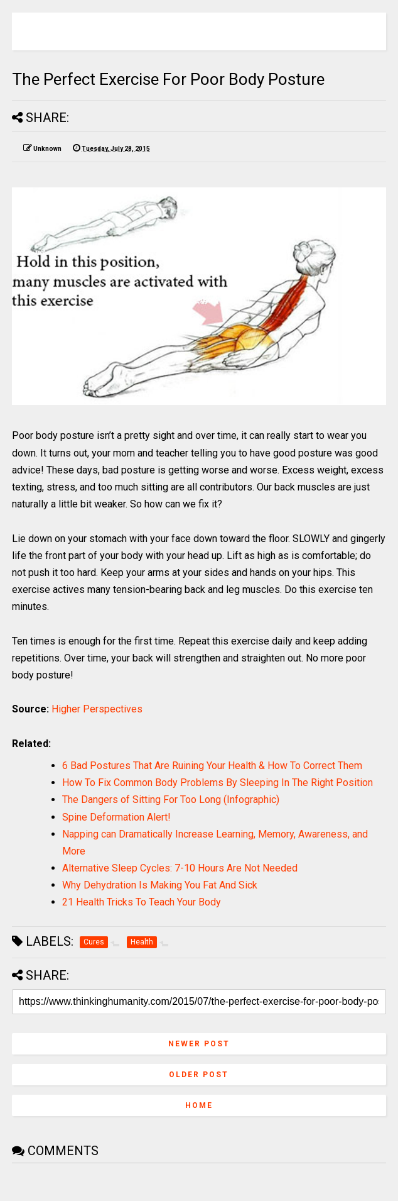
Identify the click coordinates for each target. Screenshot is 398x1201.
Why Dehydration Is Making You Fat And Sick (159, 885)
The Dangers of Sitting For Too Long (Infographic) (170, 799)
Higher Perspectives (97, 709)
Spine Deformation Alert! (116, 817)
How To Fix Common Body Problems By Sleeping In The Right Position (217, 783)
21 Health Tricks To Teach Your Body (141, 902)
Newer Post (199, 1043)
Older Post (199, 1074)
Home (199, 1105)
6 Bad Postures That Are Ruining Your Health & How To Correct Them (212, 766)
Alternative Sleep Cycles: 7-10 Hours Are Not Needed (180, 868)
